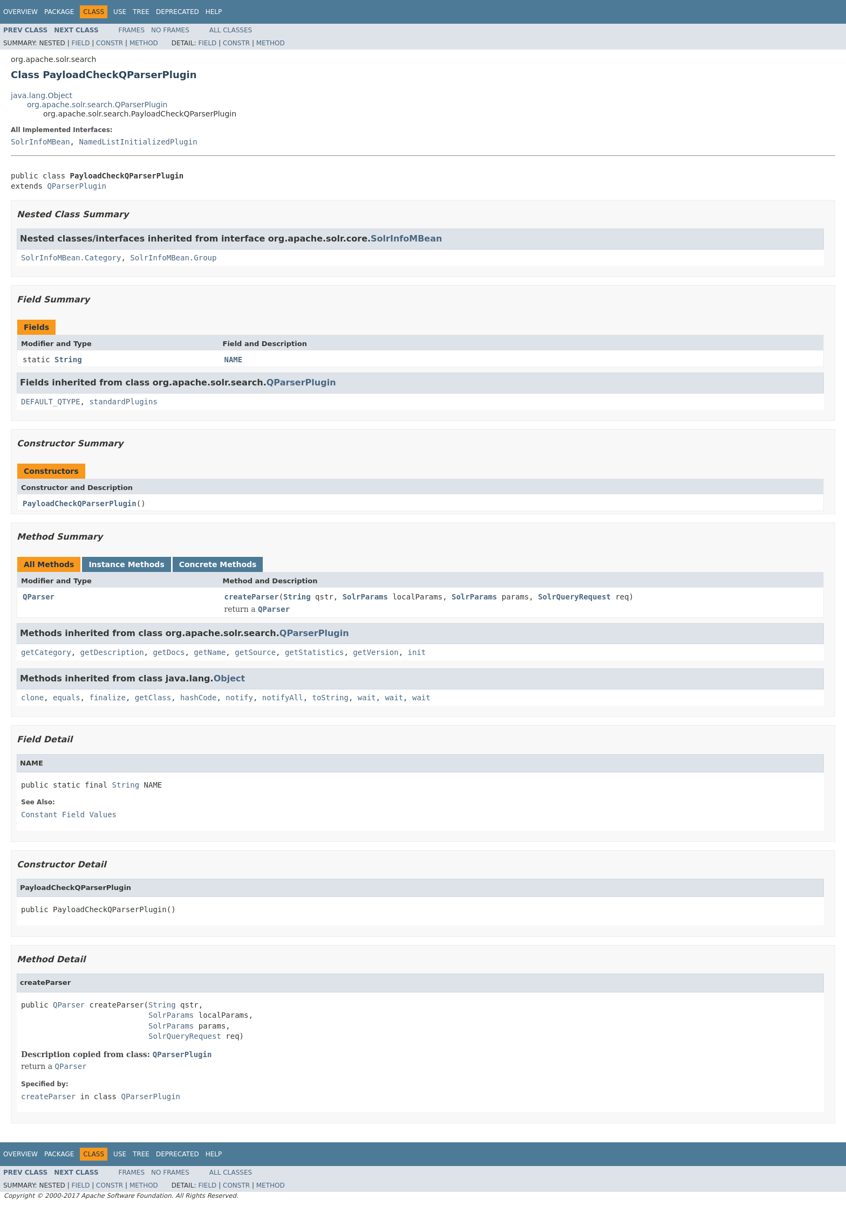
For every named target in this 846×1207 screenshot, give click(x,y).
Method (143, 43)
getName (210, 652)
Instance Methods (126, 564)
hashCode (198, 697)
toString (330, 697)
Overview (20, 12)
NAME (233, 359)
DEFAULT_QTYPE (50, 401)
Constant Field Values (69, 814)
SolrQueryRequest (574, 596)
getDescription (112, 652)
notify (239, 697)
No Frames (170, 30)
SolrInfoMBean (40, 141)
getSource (255, 652)
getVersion (375, 652)
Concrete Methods (218, 564)
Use (119, 12)
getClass (153, 697)
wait (367, 697)
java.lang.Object (41, 95)
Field (80, 43)
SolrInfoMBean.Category (71, 257)
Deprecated (177, 12)
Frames (132, 30)
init (417, 652)
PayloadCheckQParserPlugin (80, 503)
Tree (141, 12)
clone (32, 697)
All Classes (230, 30)
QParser (38, 596)
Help (214, 12)
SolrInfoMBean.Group (173, 257)
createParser (251, 596)
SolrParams (365, 596)
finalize (107, 697)
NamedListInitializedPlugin (138, 141)
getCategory (46, 652)
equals (66, 697)
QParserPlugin (76, 186)
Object (229, 678)
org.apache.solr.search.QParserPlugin (97, 104)
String (68, 359)
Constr (109, 43)
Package (59, 12)
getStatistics (314, 652)
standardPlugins (123, 401)
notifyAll (282, 697)
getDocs (169, 652)
